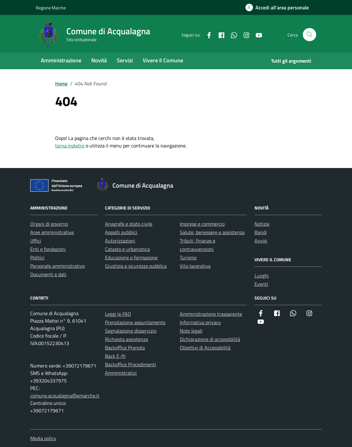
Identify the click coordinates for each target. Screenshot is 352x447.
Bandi (260, 232)
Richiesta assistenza (126, 339)
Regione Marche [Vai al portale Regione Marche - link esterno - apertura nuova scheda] (51, 7)
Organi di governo (49, 224)
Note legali (191, 330)
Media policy (43, 438)
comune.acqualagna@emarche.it (64, 395)
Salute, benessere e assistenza (212, 232)
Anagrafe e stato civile (128, 224)
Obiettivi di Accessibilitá (205, 347)
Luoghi (261, 275)
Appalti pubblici (121, 232)
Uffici (35, 240)
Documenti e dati (48, 274)
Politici (37, 257)
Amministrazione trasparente (211, 314)
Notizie (261, 224)
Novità (99, 60)
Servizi (125, 60)
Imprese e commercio (202, 224)
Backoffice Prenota (125, 347)
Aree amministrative (52, 232)
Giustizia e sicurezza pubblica (136, 266)
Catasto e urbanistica (127, 249)
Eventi (261, 284)
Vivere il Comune (163, 60)
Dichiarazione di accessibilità (210, 339)
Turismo (188, 257)
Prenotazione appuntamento (135, 322)
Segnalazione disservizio (130, 330)
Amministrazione (61, 60)
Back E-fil (115, 356)
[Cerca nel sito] (309, 34)
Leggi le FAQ (118, 314)
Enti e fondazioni (48, 249)
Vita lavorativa (195, 266)
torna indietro (69, 145)
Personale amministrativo (57, 266)
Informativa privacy (200, 322)
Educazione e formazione (131, 257)
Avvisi (260, 240)
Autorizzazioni (120, 240)
